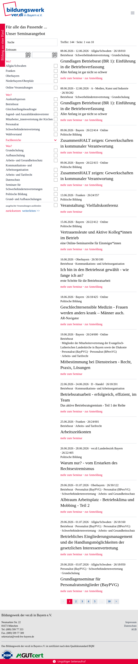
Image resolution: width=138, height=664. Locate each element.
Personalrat (12, 124)
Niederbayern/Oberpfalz (20, 80)
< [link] (63, 601)
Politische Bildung (16, 194)
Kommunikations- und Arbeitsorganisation (19, 167)
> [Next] (116, 601)
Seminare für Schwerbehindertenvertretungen (24, 187)
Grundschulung (15, 150)
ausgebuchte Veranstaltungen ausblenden (23, 206)
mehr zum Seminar (71, 78)
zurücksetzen (13, 210)
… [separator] (101, 601)
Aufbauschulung (15, 155)
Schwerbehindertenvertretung (23, 129)
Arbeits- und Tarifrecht (19, 174)
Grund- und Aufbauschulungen (23, 199)
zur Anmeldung (93, 78)
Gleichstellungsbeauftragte (21, 109)
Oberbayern (12, 75)
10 (109, 601)
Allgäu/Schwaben (16, 65)
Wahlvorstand (14, 134)
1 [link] (69, 601)
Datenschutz (13, 179)
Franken (10, 70)
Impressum (131, 622)
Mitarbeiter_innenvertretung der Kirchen (29, 119)
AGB (134, 629)
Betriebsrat (12, 104)
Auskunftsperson (15, 99)
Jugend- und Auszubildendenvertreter (27, 114)
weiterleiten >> (31, 210)
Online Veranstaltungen (19, 87)
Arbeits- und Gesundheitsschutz (24, 160)
